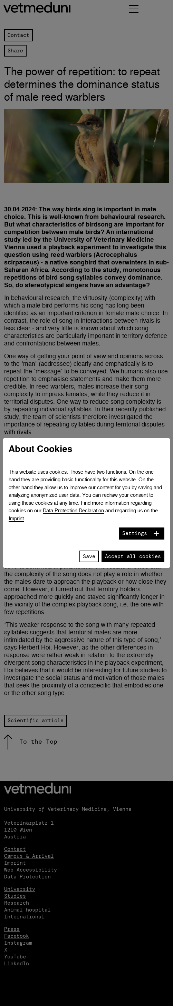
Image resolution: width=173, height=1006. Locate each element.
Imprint (16, 518)
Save (89, 556)
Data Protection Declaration (73, 510)
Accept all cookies (133, 556)
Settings (134, 533)
